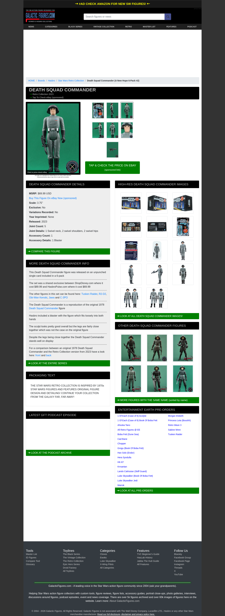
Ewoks (103, 557)
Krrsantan (122, 466)
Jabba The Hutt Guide (148, 561)
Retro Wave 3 (174, 425)
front (37, 355)
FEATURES (171, 27)
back (48, 355)
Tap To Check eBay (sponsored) (48, 97)
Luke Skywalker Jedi (128, 480)
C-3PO (64, 297)
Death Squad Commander (43, 308)
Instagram (179, 564)
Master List (31, 554)
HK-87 (121, 462)
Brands (41, 80)
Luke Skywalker (108, 561)
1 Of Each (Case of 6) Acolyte (132, 416)
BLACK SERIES (75, 27)
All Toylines (68, 571)
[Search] (168, 16)
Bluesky (178, 554)
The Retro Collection (73, 561)
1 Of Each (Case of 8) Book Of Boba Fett (137, 420)
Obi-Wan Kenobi (38, 297)
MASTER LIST (149, 27)
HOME (31, 80)
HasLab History (144, 557)
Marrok (121, 485)
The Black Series (71, 554)
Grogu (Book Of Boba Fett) (131, 448)
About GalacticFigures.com (124, 601)
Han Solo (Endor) (126, 452)
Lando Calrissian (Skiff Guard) (132, 471)
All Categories (107, 567)
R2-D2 (102, 294)
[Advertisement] (112, 53)
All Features (143, 564)
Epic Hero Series (71, 564)
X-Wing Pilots (106, 564)
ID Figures (31, 557)
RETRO (128, 27)
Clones (103, 554)
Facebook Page (182, 561)
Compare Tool (33, 561)
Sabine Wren (174, 430)
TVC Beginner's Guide (148, 554)
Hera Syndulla (124, 457)
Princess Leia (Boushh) (179, 420)
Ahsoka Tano (124, 425)
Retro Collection (40, 94)
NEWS (31, 27)
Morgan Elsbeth (175, 416)
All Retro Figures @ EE (129, 430)
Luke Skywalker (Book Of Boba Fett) (135, 476)
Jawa (52, 297)
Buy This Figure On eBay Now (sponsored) (53, 198)
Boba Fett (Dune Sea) (128, 434)
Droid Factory (69, 567)
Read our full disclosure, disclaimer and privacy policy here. (126, 614)
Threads (178, 567)
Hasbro (51, 80)
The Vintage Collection (74, 557)
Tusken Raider (89, 294)
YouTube (178, 574)
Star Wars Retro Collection (71, 80)
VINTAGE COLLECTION (103, 27)
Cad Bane (122, 439)
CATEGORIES (51, 27)
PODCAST (192, 27)
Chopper (122, 443)
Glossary (30, 564)
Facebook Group (182, 557)
